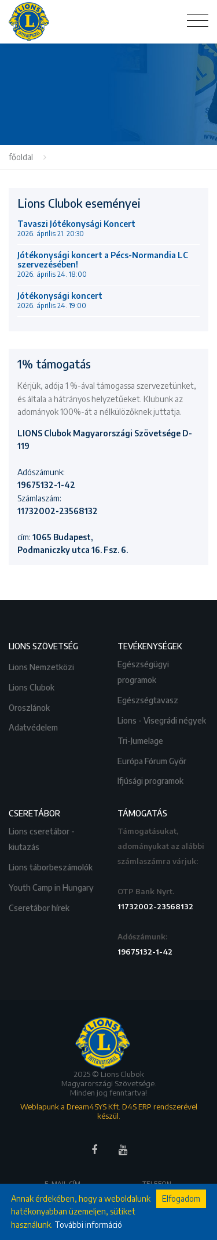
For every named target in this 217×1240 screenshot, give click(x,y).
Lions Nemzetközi (42, 666)
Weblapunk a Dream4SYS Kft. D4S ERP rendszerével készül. (108, 1111)
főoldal (21, 157)
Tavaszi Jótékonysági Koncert (76, 228)
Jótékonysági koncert (59, 300)
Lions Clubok (32, 686)
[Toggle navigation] (197, 21)
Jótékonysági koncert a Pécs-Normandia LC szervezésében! (102, 265)
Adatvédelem (34, 726)
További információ (88, 1225)
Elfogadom (181, 1198)
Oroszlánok (30, 706)
